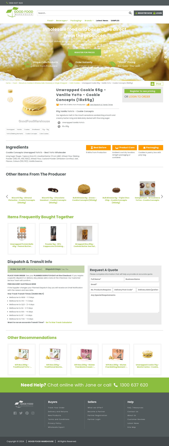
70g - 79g (45, 129)
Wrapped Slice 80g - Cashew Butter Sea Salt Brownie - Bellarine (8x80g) (85, 245)
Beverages (62, 21)
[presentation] (106, 318)
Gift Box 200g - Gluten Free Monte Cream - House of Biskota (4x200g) (84, 366)
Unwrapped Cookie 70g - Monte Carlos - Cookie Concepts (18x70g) (147, 366)
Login (159, 13)
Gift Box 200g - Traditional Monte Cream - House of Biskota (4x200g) (53, 366)
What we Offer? (95, 408)
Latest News (102, 21)
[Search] (85, 13)
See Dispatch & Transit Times (101, 105)
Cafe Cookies (74, 83)
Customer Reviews (136, 419)
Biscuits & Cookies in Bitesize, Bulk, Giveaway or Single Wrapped (43, 83)
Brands (89, 21)
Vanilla (19, 129)
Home (8, 83)
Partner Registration (97, 415)
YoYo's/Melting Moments (15, 134)
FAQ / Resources (135, 408)
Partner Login (94, 419)
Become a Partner (96, 411)
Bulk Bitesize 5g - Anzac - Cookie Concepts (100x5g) (84, 199)
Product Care (124, 147)
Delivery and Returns (58, 411)
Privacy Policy (54, 423)
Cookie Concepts (31, 134)
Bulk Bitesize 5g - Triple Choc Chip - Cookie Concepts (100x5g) (116, 200)
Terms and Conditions (58, 419)
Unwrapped (10, 129)
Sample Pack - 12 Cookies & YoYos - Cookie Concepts (147, 199)
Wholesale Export (56, 427)
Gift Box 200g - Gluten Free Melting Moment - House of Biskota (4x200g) (116, 366)
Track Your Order (56, 408)
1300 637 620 (14, 3)
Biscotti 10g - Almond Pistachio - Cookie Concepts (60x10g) (21, 200)
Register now (145, 13)
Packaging (76, 21)
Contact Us (132, 411)
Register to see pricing (142, 91)
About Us (131, 415)
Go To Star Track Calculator (59, 322)
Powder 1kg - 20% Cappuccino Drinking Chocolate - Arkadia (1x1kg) (53, 245)
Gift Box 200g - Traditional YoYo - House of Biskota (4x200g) (21, 366)
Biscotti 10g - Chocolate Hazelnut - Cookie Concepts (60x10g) (53, 200)
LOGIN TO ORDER (139, 96)
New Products (54, 415)
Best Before (98, 147)
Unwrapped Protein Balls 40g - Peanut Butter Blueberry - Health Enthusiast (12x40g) (21, 245)
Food (50, 21)
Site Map (131, 427)
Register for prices (84, 52)
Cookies (27, 129)
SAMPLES (115, 21)
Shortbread (36, 129)
